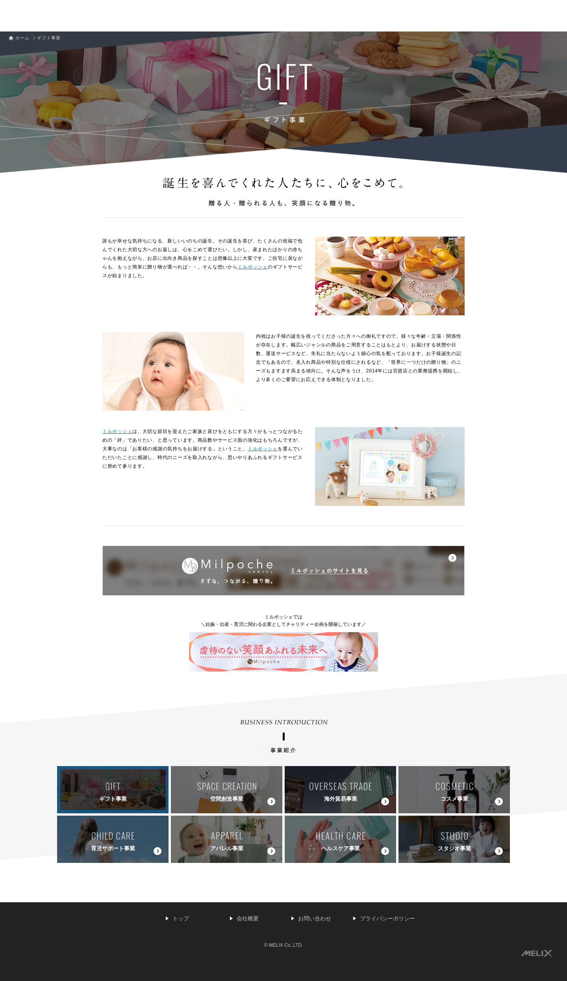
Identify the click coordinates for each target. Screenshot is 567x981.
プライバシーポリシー (387, 918)
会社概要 (248, 918)
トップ (180, 918)
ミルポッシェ (252, 267)
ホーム (22, 37)
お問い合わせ (314, 918)
